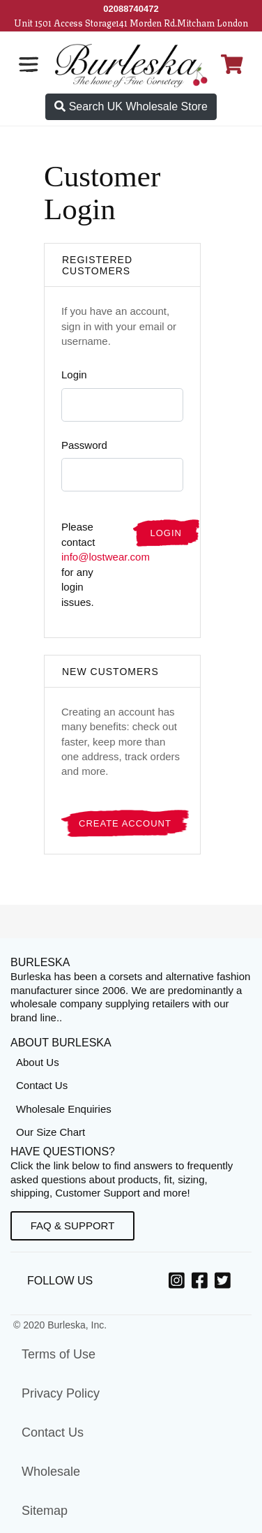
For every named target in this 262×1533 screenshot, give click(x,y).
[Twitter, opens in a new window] (225, 1283)
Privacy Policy (61, 1393)
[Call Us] (131, 8)
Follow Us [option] (63, 1281)
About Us (37, 1062)
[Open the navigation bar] (28, 64)
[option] (179, 1281)
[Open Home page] (131, 65)
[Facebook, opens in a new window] (202, 1283)
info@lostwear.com (105, 557)
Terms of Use (58, 1354)
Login (74, 374)
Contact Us (42, 1085)
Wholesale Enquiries (63, 1109)
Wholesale (51, 1472)
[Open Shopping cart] (232, 64)
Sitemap (45, 1511)
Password (84, 445)
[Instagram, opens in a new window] (179, 1283)
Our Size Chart (50, 1132)
